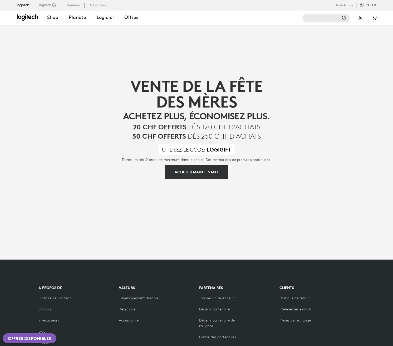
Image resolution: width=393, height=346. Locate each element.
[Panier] (373, 18)
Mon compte (360, 18)
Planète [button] (77, 17)
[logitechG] (48, 5)
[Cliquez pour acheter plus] (196, 172)
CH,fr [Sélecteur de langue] (371, 5)
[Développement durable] (138, 298)
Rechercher (326, 18)
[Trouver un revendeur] (216, 298)
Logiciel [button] (105, 17)
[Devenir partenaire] (214, 309)
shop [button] (52, 17)
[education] (98, 5)
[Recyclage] (127, 309)
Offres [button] (131, 17)
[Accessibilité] (129, 320)
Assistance (344, 5)
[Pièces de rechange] (295, 320)
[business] (73, 5)
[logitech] (25, 5)
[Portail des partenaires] (217, 337)
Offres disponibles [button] (29, 338)
